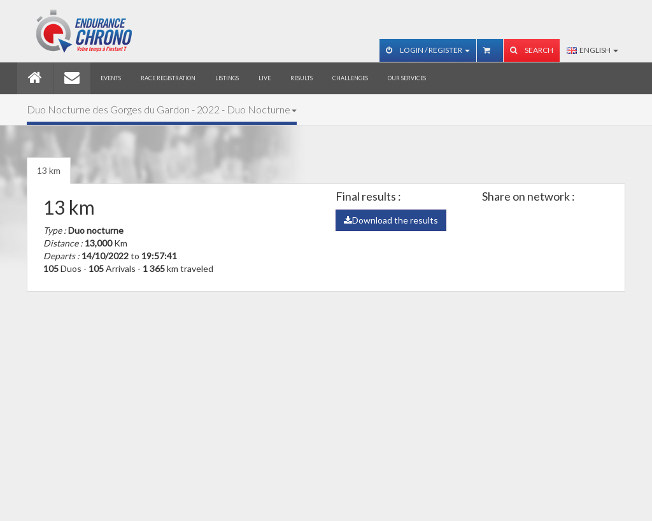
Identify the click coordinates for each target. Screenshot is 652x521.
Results (301, 78)
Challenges (350, 78)
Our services (407, 78)
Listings (227, 78)
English (592, 50)
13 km (48, 170)
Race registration (168, 78)
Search (531, 50)
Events (111, 78)
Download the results (391, 220)
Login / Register (428, 50)
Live (265, 78)
